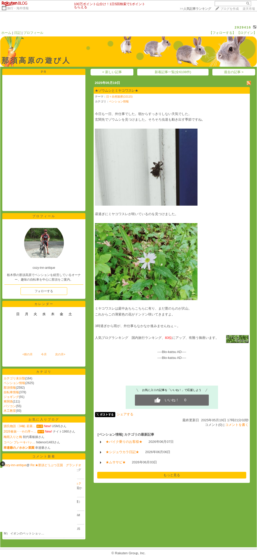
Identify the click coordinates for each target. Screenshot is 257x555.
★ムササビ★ (116, 462)
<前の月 (27, 354)
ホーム (6, 33)
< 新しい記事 (112, 72)
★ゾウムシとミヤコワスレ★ (116, 90)
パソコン (10, 406)
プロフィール (33, 33)
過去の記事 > (234, 72)
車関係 (8, 401)
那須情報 (10, 387)
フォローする (44, 291)
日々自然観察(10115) (119, 96)
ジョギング (11, 397)
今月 (44, 354)
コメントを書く (237, 425)
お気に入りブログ (43, 419)
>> (195, 9)
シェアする (125, 414)
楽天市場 (249, 9)
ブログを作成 (229, 9)
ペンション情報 (14, 383)
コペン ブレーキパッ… (19, 442)
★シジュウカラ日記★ (122, 452)
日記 (17, 33)
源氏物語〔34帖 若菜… (20, 426)
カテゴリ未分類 (14, 378)
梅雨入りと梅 (13, 437)
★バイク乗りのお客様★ (124, 442)
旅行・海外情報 (18, 8)
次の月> (60, 354)
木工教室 (10, 411)
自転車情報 (11, 392)
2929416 (243, 27)
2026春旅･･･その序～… (20, 431)
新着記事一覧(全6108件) (173, 72)
